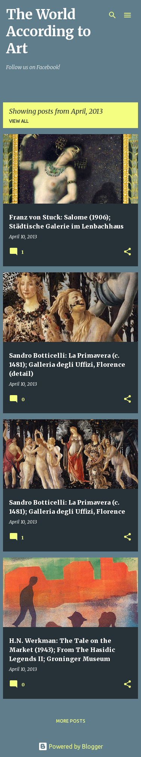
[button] (127, 252)
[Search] (112, 15)
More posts (70, 720)
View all (19, 121)
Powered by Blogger (70, 746)
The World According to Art (48, 31)
